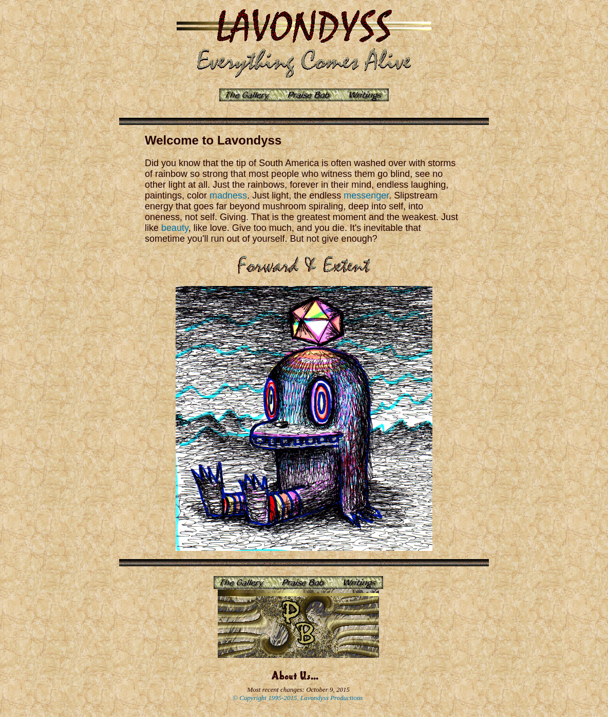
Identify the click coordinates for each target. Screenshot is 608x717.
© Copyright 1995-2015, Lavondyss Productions (298, 698)
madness (228, 195)
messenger (366, 195)
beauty (174, 228)
